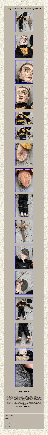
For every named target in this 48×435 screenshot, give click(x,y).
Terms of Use (7, 426)
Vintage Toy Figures (9, 415)
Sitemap (6, 418)
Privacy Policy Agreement (10, 423)
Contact (6, 420)
